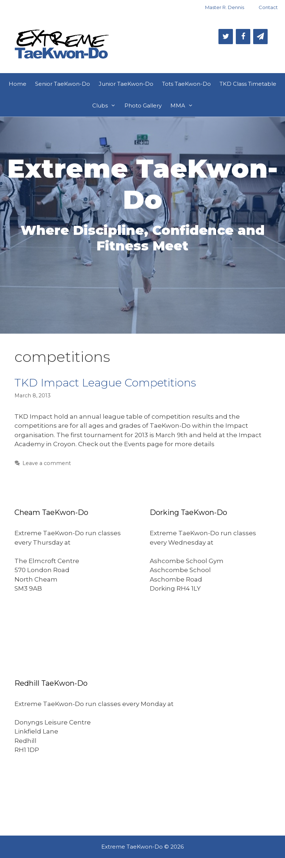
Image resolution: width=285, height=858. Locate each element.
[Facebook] (243, 36)
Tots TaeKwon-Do (186, 83)
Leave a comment (46, 463)
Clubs (106, 106)
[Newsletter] (260, 36)
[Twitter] (225, 36)
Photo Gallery (143, 105)
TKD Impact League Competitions (105, 382)
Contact (268, 7)
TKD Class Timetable (248, 83)
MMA (183, 106)
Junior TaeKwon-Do (126, 83)
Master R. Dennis (224, 7)
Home (17, 83)
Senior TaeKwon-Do (62, 83)
